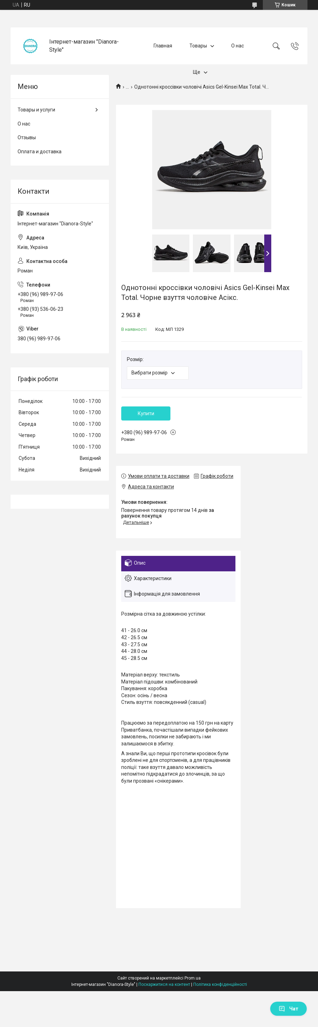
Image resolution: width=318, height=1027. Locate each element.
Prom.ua (192, 978)
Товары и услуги (36, 110)
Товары (198, 46)
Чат (288, 1009)
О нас (237, 46)
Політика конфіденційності (220, 984)
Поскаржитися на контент (164, 984)
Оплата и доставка (39, 151)
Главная (163, 46)
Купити (146, 413)
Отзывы (27, 137)
